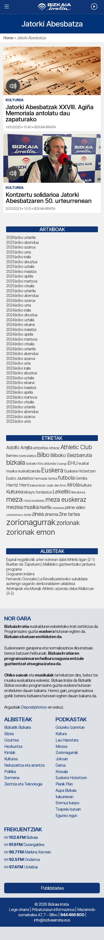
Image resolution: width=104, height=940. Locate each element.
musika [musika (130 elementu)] (31, 507)
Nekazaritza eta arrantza (24, 765)
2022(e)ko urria (18, 421)
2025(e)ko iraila (18, 256)
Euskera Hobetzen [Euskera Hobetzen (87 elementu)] (79, 471)
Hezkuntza (13, 746)
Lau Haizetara (66, 740)
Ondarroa (22, 859)
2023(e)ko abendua (22, 353)
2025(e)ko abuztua (21, 261)
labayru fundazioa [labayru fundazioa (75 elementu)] (38, 492)
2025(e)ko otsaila (20, 285)
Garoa (60, 765)
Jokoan (61, 758)
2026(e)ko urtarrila (20, 237)
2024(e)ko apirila (19, 334)
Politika (10, 771)
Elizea (9, 733)
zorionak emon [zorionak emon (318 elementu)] (30, 532)
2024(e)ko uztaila (20, 319)
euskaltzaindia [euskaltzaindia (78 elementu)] (29, 471)
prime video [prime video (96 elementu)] (75, 507)
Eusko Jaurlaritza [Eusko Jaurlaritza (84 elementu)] (19, 478)
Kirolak (9, 752)
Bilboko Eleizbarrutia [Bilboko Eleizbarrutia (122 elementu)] (71, 455)
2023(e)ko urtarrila (20, 406)
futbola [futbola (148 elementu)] (66, 477)
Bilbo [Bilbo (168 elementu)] (43, 454)
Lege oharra (19, 909)
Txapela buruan (68, 809)
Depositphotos (33, 707)
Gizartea (11, 740)
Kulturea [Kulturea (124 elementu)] (14, 492)
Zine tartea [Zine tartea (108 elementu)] (69, 514)
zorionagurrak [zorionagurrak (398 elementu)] (30, 522)
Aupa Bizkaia (65, 790)
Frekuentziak (23, 829)
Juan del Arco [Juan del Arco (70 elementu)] (56, 485)
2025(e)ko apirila (19, 276)
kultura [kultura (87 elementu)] (85, 485)
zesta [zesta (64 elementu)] (27, 515)
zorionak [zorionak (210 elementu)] (68, 523)
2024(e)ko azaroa (20, 300)
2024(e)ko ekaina (20, 324)
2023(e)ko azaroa (20, 358)
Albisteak (18, 719)
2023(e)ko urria (18, 363)
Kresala (61, 771)
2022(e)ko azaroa (20, 416)
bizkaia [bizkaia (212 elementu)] (15, 462)
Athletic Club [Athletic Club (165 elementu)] (76, 447)
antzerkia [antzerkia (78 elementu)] (40, 447)
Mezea (61, 746)
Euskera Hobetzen (71, 777)
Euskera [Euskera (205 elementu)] (52, 470)
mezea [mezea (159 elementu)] (14, 506)
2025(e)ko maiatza (21, 271)
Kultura (61, 733)
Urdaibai (20, 867)
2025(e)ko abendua (22, 242)
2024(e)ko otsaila (20, 343)
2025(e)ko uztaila (20, 266)
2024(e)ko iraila (18, 310)
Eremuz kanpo (67, 802)
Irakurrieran (64, 796)
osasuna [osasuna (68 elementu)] (58, 508)
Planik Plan (64, 784)
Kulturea (10, 758)
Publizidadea (52, 888)
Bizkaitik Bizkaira (17, 727)
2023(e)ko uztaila (20, 377)
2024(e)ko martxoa (21, 339)
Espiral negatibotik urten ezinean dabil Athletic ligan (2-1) (50, 559)
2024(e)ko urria (18, 305)
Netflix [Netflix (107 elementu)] (45, 507)
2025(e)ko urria (18, 252)
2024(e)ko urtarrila (20, 348)
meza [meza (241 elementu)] (14, 499)
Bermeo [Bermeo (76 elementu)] (12, 455)
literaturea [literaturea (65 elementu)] (78, 492)
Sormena (11, 777)
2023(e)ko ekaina (20, 382)
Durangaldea (24, 844)
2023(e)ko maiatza (21, 387)
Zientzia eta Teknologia (23, 784)
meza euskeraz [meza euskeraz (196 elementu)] (65, 499)
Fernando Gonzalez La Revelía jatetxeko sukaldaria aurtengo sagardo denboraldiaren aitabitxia (46, 581)
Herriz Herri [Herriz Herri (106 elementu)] (17, 485)
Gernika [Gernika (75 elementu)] (81, 478)
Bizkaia (21, 837)
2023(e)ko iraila (18, 368)
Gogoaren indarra (20, 573)
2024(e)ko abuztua (21, 314)
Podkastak (71, 719)
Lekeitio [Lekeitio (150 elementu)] (61, 491)
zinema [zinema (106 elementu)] (51, 514)
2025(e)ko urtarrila (20, 290)
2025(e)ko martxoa (21, 281)
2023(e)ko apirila (19, 392)
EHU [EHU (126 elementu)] (72, 463)
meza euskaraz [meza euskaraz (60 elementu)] (33, 501)
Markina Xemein (27, 852)
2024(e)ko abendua (22, 295)
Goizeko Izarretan (70, 727)
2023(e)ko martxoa (21, 397)
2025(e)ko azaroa (20, 247)
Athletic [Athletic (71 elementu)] (54, 448)
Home (8, 37)
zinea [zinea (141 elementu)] (38, 514)
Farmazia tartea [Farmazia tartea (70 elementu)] (45, 478)
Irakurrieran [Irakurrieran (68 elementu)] (37, 485)
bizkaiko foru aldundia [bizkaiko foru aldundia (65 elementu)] (41, 463)
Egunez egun (66, 815)
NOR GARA (17, 618)
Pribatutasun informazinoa (53, 909)
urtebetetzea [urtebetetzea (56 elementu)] (14, 515)
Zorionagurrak (66, 752)
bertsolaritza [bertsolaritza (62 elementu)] (27, 456)
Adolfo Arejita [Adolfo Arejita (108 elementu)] (19, 447)
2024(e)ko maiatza (21, 329)
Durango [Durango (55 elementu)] (62, 464)
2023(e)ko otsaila (20, 402)
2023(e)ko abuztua (21, 372)
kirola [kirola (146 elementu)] (73, 484)
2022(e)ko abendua (22, 411)
